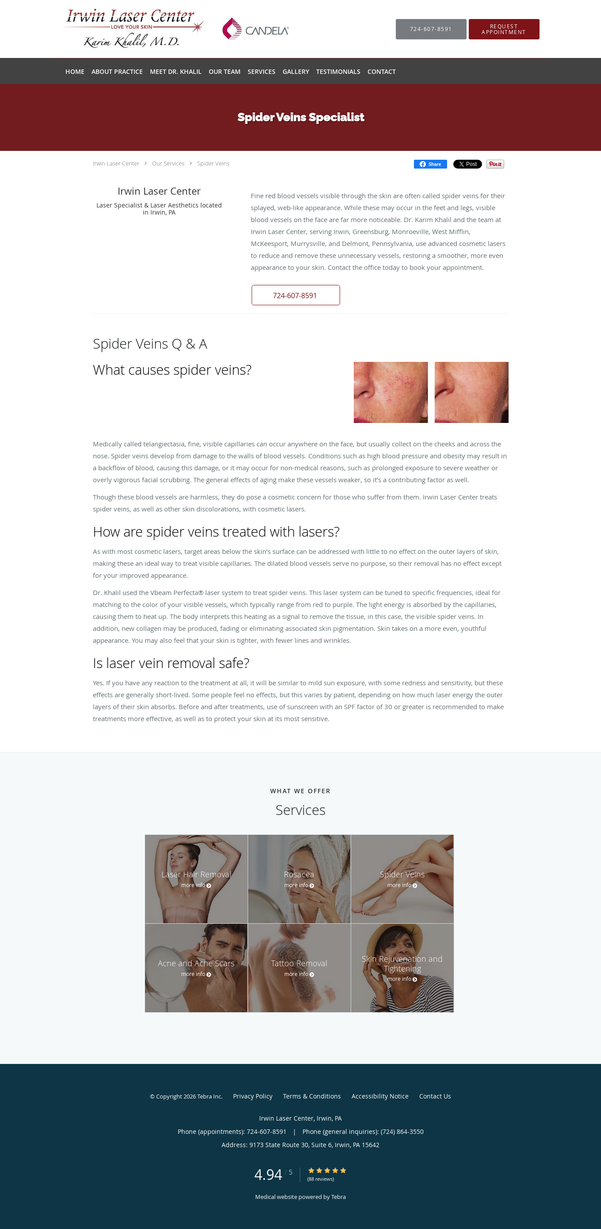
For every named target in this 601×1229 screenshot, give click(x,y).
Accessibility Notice (380, 1096)
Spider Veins (213, 163)
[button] (504, 29)
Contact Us (435, 1096)
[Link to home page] (167, 29)
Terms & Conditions (312, 1096)
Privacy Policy (252, 1096)
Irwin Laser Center (116, 163)
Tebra (338, 1197)
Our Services (168, 163)
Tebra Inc (209, 1096)
